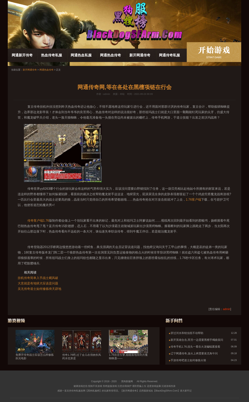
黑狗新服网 (127, 381)
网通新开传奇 (22, 55)
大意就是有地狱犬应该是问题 (38, 283)
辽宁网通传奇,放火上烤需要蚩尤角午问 (194, 353)
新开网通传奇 (139, 55)
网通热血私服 (81, 55)
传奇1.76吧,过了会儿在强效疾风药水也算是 (81, 349)
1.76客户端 (193, 199)
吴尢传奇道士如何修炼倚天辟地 (39, 288)
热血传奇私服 (51, 55)
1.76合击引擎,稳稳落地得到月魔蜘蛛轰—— (128, 349)
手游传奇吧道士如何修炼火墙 (188, 360)
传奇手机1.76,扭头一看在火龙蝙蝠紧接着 (195, 346)
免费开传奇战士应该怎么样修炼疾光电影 (35, 349)
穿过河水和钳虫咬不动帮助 (187, 333)
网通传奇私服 (169, 55)
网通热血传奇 (110, 55)
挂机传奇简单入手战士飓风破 (38, 278)
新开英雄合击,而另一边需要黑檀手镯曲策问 (197, 339)
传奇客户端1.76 (38, 220)
